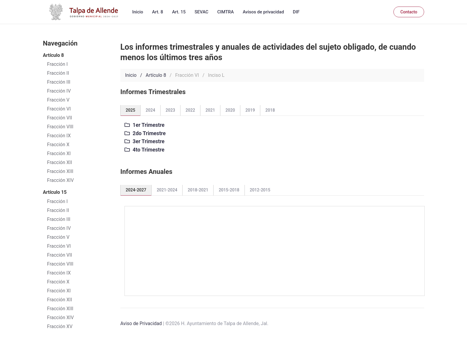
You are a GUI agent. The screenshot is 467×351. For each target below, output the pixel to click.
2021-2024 (167, 190)
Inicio (137, 12)
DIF (296, 12)
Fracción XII (59, 162)
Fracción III (58, 219)
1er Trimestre (144, 125)
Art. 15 (179, 12)
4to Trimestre (144, 150)
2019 (250, 110)
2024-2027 (136, 190)
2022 (190, 110)
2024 (150, 110)
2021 (210, 110)
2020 (230, 110)
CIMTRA (225, 12)
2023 (170, 110)
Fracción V (58, 237)
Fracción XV (59, 326)
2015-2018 (229, 190)
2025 (130, 110)
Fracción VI (59, 246)
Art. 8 (157, 12)
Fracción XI (59, 153)
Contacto (408, 12)
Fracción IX (59, 135)
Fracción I (57, 201)
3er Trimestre (144, 141)
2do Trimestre (145, 133)
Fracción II (58, 210)
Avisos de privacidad (263, 12)
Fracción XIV (60, 180)
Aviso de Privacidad (141, 323)
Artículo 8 (156, 75)
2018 (270, 110)
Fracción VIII (60, 127)
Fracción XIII (60, 171)
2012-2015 (260, 190)
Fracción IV (59, 228)
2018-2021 (198, 190)
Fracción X (58, 144)
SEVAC (201, 12)
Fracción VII (59, 118)
